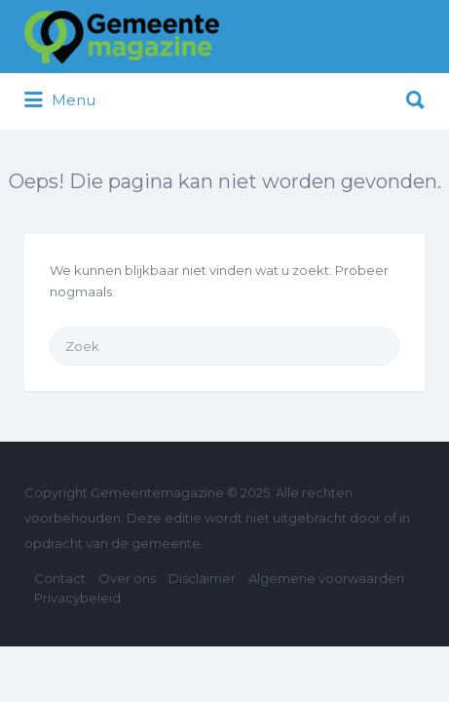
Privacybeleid (77, 597)
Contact (60, 578)
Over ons (127, 578)
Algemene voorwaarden (326, 578)
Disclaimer (202, 578)
